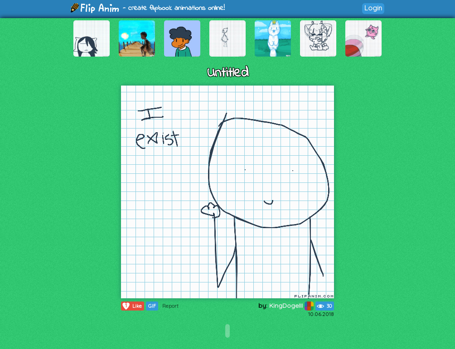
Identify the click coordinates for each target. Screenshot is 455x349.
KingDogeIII (291, 305)
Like (131, 306)
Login (373, 8)
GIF (152, 306)
